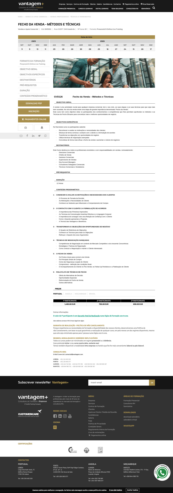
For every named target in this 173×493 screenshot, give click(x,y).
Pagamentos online (97, 435)
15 (133, 49)
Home (20, 17)
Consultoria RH (132, 8)
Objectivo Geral (28, 69)
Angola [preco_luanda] (68, 293)
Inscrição (33, 111)
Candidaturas (107, 4)
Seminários (145, 8)
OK (152, 382)
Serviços (69, 4)
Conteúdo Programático (33, 95)
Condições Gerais (94, 426)
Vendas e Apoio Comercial (36, 17)
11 (22, 49)
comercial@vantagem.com (74, 354)
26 (63, 49)
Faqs (90, 420)
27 (116, 49)
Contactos (117, 4)
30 (81, 49)
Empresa (62, 4)
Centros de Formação (81, 4)
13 (37, 49)
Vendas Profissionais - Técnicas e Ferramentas (70, 17)
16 (107, 49)
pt (55, 427)
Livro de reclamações (96, 432)
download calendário (131, 417)
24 (125, 49)
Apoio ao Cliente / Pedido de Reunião (102, 412)
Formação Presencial (66, 8)
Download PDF (34, 103)
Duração (25, 90)
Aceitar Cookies (132, 490)
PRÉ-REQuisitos (28, 85)
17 (151, 49)
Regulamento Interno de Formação (101, 429)
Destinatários (28, 79)
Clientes (93, 4)
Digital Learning (102, 8)
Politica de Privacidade (97, 423)
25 (99, 49)
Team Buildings (117, 8)
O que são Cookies (115, 490)
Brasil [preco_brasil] (92, 293)
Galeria (99, 4)
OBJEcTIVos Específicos (32, 74)
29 (54, 49)
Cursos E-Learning (85, 8)
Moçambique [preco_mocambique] (80, 293)
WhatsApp (129, 425)
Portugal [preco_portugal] (57, 293)
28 (90, 49)
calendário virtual (130, 419)
